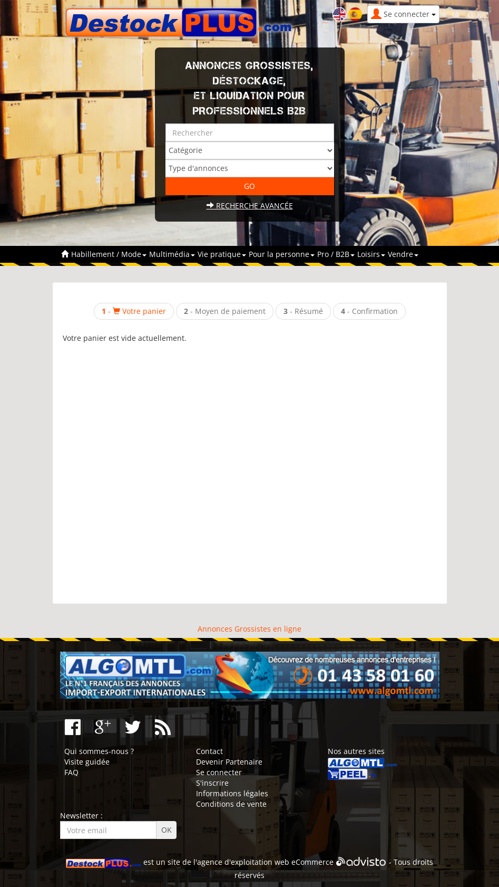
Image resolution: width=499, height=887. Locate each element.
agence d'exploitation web (243, 862)
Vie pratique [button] (222, 254)
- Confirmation (369, 311)
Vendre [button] (403, 254)
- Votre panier (134, 311)
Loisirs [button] (371, 254)
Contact (209, 751)
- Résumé (303, 311)
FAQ (71, 772)
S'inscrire (212, 783)
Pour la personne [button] (282, 254)
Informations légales (232, 793)
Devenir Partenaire (229, 762)
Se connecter (219, 772)
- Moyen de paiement (225, 311)
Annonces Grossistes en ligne (249, 629)
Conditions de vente (231, 804)
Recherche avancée (250, 206)
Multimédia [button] (172, 254)
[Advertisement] (250, 468)
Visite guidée (87, 762)
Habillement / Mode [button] (108, 254)
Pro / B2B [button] (336, 254)
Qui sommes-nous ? (99, 751)
